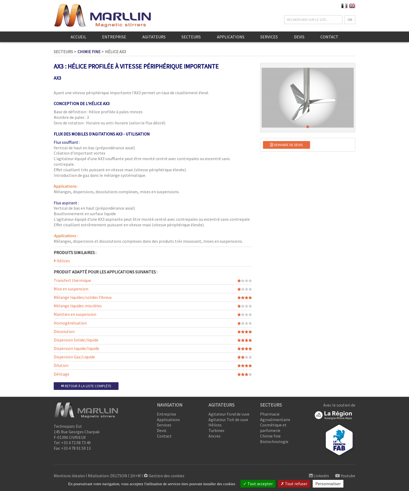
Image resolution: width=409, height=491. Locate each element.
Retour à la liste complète (86, 386)
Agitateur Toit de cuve (228, 419)
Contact (329, 36)
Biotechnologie (274, 441)
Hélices (62, 260)
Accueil (78, 36)
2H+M (135, 475)
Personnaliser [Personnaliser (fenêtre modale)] (328, 483)
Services (269, 36)
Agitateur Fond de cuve (228, 414)
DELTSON (118, 475)
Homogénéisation (70, 323)
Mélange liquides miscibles (78, 305)
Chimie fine (89, 51)
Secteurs (191, 36)
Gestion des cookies (164, 475)
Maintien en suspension (75, 314)
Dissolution (64, 331)
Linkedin (319, 475)
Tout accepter (258, 483)
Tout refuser (294, 483)
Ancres (214, 436)
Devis (299, 36)
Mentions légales (69, 475)
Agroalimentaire (275, 419)
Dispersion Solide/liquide (76, 340)
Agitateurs (154, 36)
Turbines (216, 430)
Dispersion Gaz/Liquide (74, 356)
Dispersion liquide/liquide (76, 348)
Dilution (61, 365)
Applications (230, 36)
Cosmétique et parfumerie (273, 427)
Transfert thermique (72, 280)
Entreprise (114, 36)
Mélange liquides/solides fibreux (83, 297)
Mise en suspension (71, 288)
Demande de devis (286, 144)
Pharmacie (270, 414)
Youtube (345, 475)
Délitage (61, 374)
